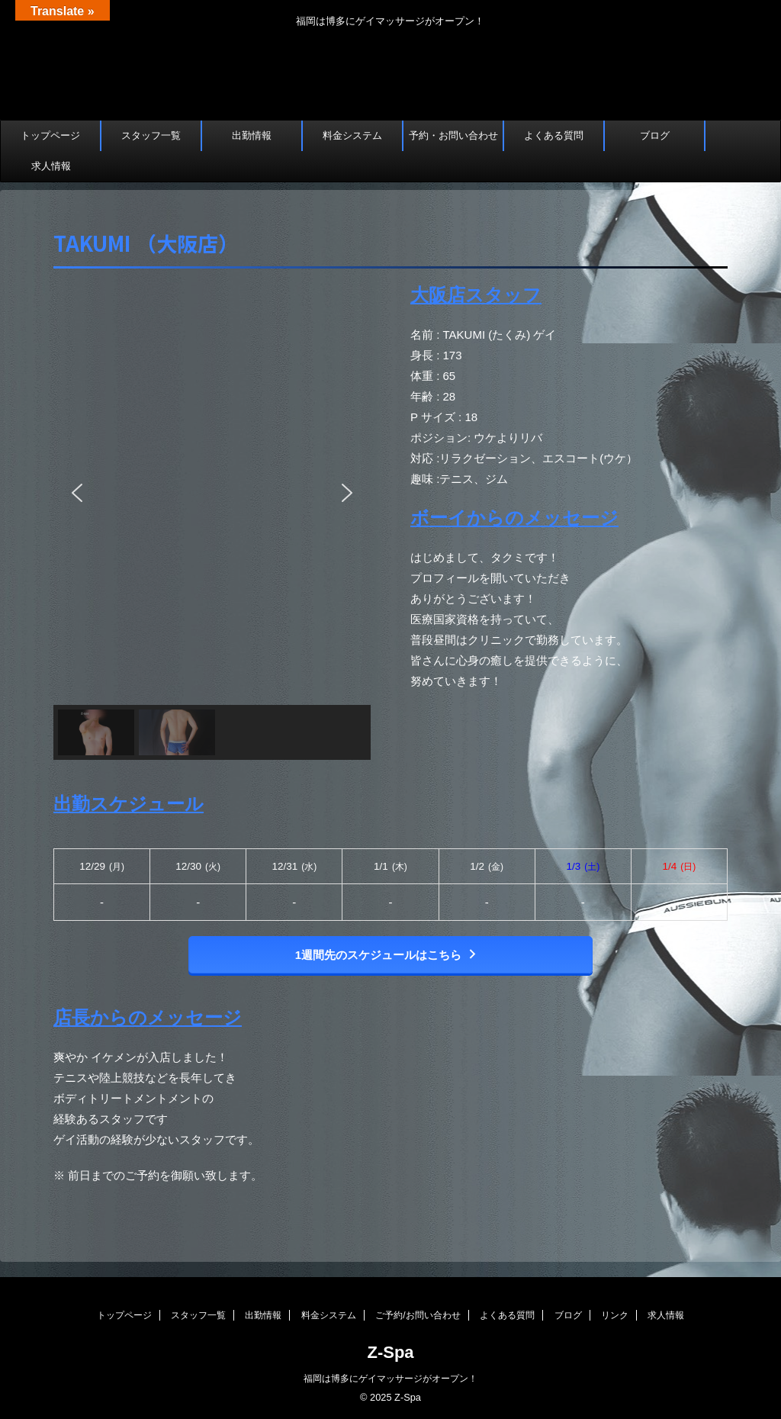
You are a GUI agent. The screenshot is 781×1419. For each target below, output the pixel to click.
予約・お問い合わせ (453, 135)
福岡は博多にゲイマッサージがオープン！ (390, 1378)
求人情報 (51, 166)
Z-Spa (390, 1352)
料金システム (352, 135)
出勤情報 (252, 135)
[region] (212, 521)
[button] (77, 493)
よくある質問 (553, 135)
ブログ (655, 135)
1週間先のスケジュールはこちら (386, 954)
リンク (614, 1315)
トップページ (50, 135)
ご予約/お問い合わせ (417, 1315)
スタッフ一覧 (151, 135)
